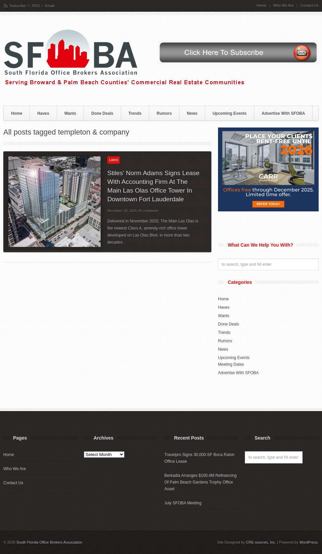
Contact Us (310, 5)
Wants (70, 113)
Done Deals (102, 113)
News (192, 113)
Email (49, 6)
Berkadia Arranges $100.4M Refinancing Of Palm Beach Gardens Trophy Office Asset (200, 482)
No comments (148, 210)
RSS (36, 6)
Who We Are (283, 5)
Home (261, 5)
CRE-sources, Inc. (261, 542)
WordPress (309, 542)
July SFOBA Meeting (183, 503)
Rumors (164, 113)
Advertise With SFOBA (283, 113)
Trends (135, 113)
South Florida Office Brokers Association (49, 542)
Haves (43, 113)
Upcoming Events (230, 113)
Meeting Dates (231, 364)
